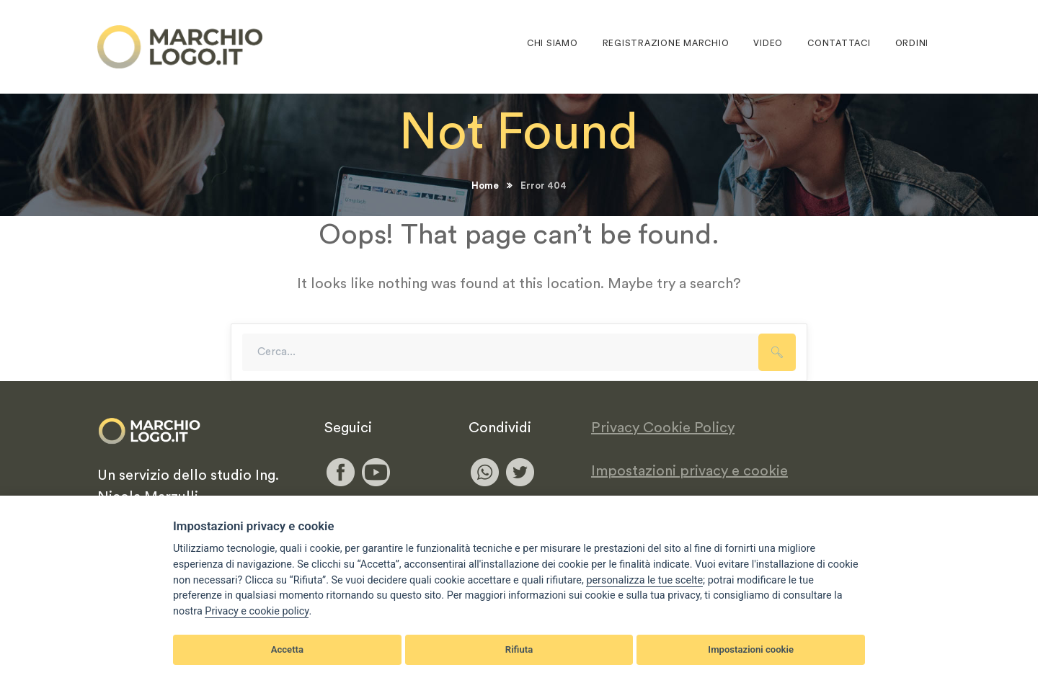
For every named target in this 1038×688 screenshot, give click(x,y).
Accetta (287, 649)
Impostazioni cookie (751, 649)
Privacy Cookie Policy (663, 428)
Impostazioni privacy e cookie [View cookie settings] (689, 471)
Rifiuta (519, 649)
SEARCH (777, 352)
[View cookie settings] (644, 580)
